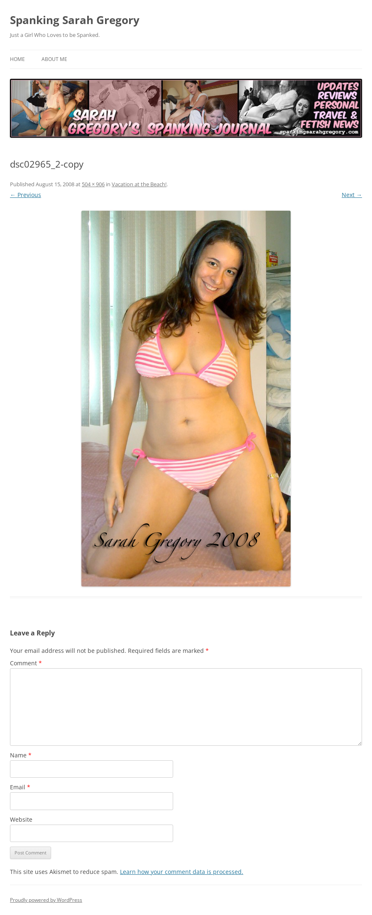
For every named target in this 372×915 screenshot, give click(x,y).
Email (20, 787)
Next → (352, 195)
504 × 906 (93, 184)
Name (21, 755)
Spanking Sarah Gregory (75, 19)
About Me (54, 59)
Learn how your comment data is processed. (181, 872)
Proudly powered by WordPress (46, 899)
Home (17, 59)
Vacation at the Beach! (139, 184)
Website (21, 819)
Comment (26, 663)
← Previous (25, 195)
